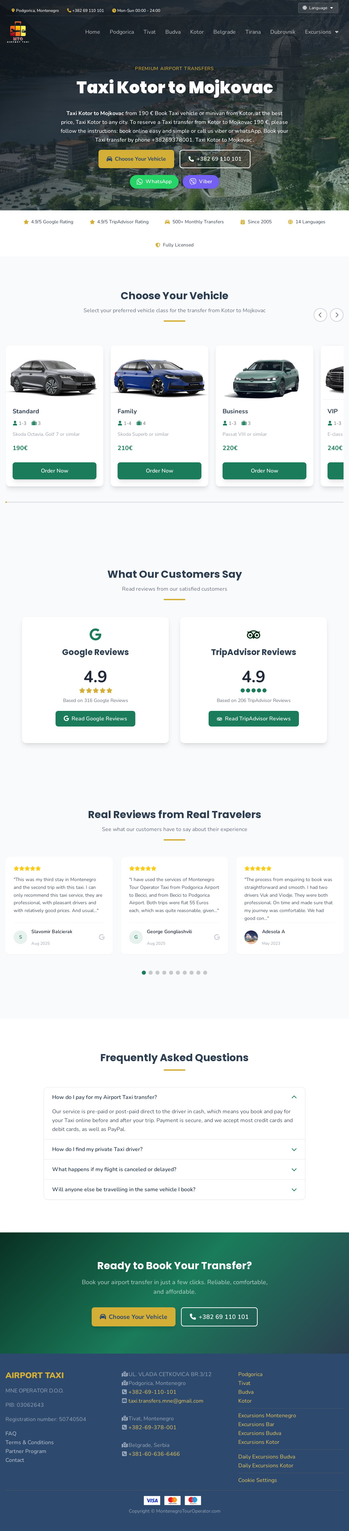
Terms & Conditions (29, 1442)
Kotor (197, 32)
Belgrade (224, 32)
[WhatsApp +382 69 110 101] (154, 182)
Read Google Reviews (95, 718)
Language (318, 8)
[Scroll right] (337, 315)
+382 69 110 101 (215, 159)
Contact (14, 1460)
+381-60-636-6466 (154, 1454)
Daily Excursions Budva (266, 1457)
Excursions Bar (256, 1424)
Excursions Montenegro (267, 1415)
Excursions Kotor (258, 1442)
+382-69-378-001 (152, 1427)
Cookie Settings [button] (257, 1480)
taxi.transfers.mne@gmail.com (165, 1401)
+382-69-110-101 (152, 1392)
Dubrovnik (282, 32)
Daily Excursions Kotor (265, 1465)
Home (92, 32)
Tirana (253, 32)
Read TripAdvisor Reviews (254, 718)
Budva (173, 32)
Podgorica (122, 32)
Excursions (322, 32)
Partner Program (25, 1451)
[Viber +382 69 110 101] (201, 182)
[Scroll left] (320, 315)
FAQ (10, 1433)
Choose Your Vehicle (136, 159)
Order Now (55, 471)
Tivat (149, 32)
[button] (144, 973)
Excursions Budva (259, 1433)
